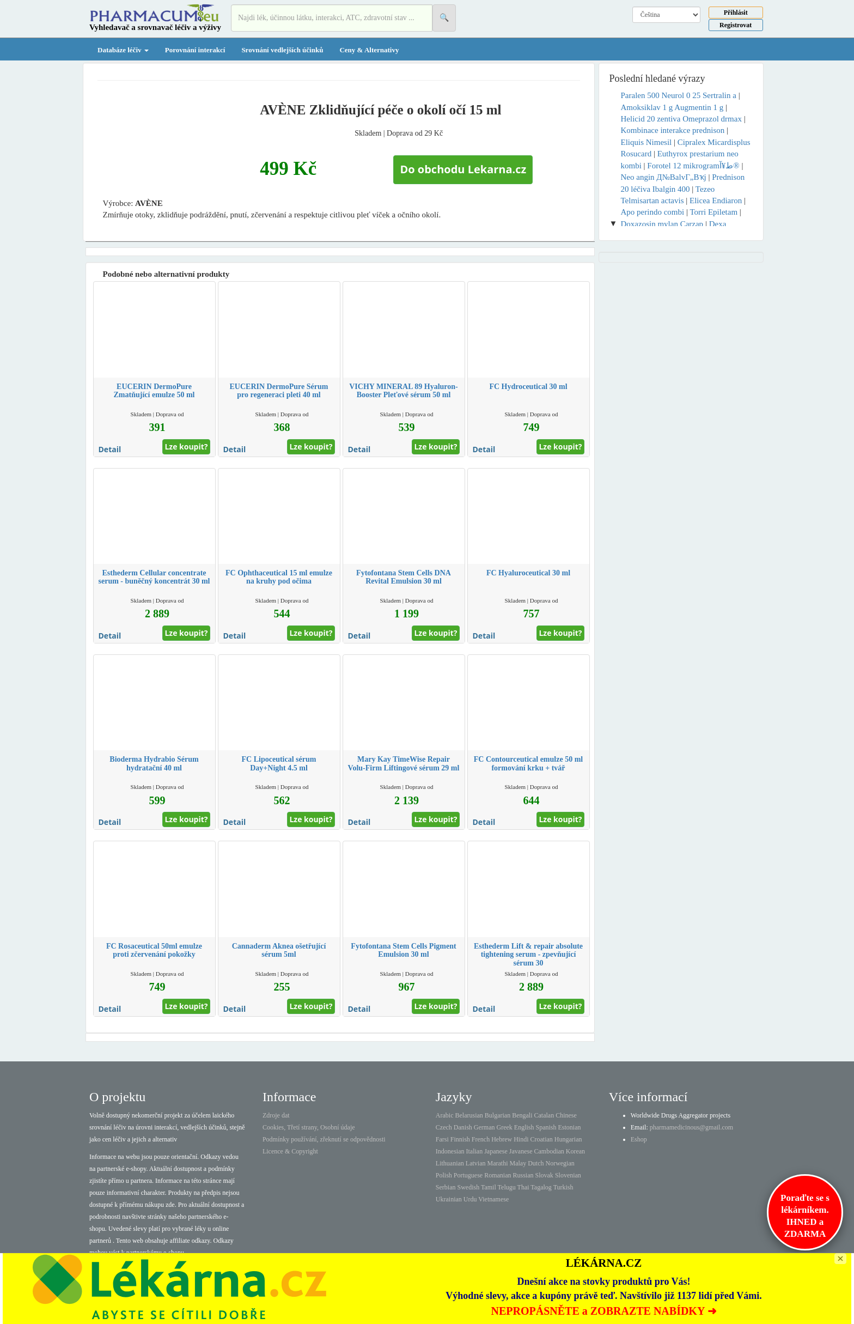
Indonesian (450, 1151)
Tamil (488, 1187)
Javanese (521, 1151)
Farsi (442, 1139)
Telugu (507, 1187)
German (484, 1127)
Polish (444, 1175)
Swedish (468, 1187)
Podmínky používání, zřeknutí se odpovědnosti (324, 1139)
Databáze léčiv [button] (123, 50)
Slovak (544, 1175)
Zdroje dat (276, 1115)
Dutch (536, 1163)
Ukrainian (449, 1199)
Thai (523, 1187)
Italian (474, 1151)
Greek (504, 1127)
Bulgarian (497, 1115)
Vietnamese (493, 1199)
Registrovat (735, 25)
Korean (575, 1151)
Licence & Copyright (290, 1151)
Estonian (569, 1127)
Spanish (545, 1127)
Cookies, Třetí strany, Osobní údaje (309, 1127)
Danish (463, 1127)
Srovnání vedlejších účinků (282, 50)
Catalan (544, 1115)
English (524, 1127)
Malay (517, 1163)
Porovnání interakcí (195, 50)
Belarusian (469, 1115)
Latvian (476, 1163)
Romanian (497, 1175)
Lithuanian (450, 1163)
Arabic (445, 1115)
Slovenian (568, 1175)
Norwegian (559, 1163)
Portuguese (468, 1175)
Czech (444, 1127)
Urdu (470, 1199)
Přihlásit (736, 12)
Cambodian (549, 1151)
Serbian (446, 1187)
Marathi (497, 1163)
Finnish (460, 1139)
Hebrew (501, 1139)
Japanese (496, 1151)
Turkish (563, 1187)
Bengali (522, 1115)
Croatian (541, 1139)
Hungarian (568, 1139)
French (481, 1139)
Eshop (639, 1139)
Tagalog (540, 1187)
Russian (523, 1175)
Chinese (566, 1115)
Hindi (521, 1139)
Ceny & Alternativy (369, 50)
